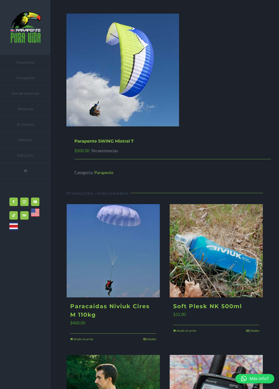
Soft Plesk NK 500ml (207, 306)
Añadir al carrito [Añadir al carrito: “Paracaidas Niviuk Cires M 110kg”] (83, 339)
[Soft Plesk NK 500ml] (216, 250)
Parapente (103, 172)
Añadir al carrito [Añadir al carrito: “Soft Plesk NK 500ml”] (186, 330)
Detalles (151, 339)
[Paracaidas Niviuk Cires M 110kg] (113, 250)
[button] (254, 378)
